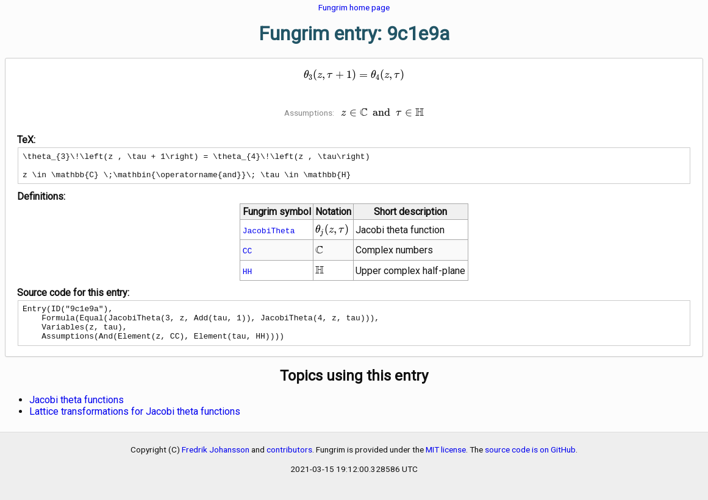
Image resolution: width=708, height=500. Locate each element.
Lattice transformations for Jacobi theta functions (134, 424)
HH (247, 276)
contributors (289, 462)
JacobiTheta (269, 235)
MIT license (446, 462)
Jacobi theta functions (76, 412)
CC (247, 255)
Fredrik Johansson (215, 462)
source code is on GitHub (530, 462)
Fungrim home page (354, 7)
